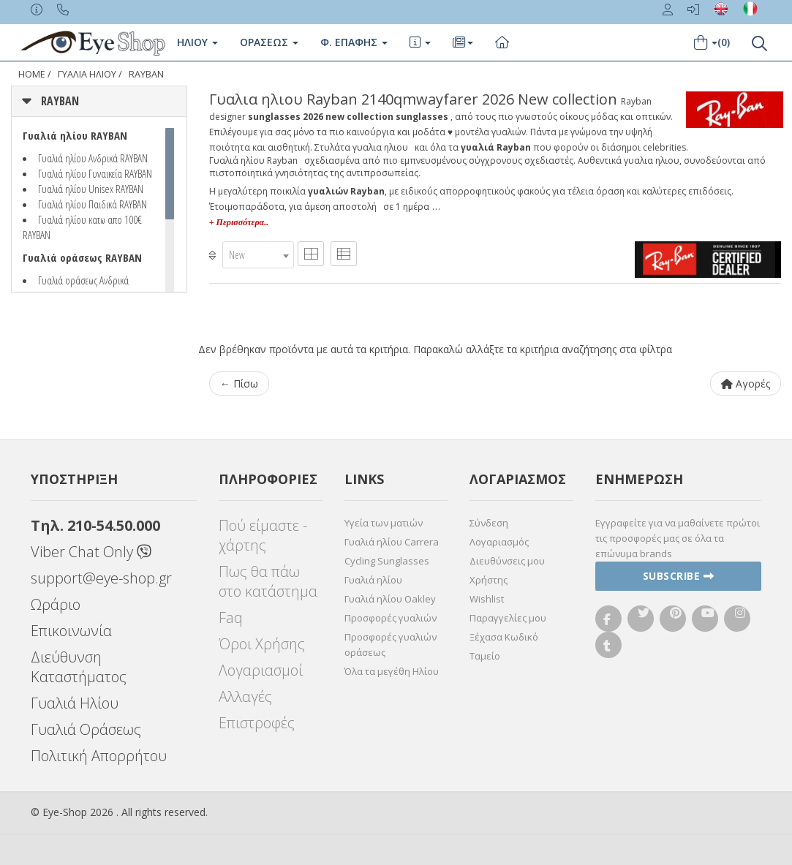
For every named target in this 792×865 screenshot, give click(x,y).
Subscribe (678, 576)
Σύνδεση (488, 522)
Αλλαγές (245, 696)
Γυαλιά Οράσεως (86, 729)
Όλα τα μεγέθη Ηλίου (391, 671)
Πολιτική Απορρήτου (99, 756)
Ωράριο (55, 604)
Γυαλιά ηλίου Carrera (391, 541)
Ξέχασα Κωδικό (503, 636)
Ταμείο (484, 655)
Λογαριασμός (499, 541)
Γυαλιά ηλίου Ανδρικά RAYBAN (93, 158)
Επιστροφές (257, 723)
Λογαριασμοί (261, 670)
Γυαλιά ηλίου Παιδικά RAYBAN (92, 204)
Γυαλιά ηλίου (373, 579)
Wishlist (486, 598)
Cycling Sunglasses (386, 560)
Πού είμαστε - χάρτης (263, 535)
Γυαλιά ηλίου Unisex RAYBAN (90, 188)
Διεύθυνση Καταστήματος (79, 667)
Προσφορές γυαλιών (390, 617)
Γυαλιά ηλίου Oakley (390, 598)
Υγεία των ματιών (383, 522)
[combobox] (258, 254)
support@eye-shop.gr (101, 578)
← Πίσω (239, 383)
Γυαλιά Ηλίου (74, 703)
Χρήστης (488, 579)
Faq (231, 617)
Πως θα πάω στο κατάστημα (268, 581)
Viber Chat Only (91, 552)
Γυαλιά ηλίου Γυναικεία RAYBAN (95, 173)
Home (31, 74)
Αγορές (745, 383)
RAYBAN (146, 74)
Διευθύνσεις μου (507, 560)
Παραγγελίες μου (507, 617)
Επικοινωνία (71, 631)
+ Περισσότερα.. (238, 222)
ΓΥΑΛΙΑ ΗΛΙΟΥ (87, 74)
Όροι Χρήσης (262, 644)
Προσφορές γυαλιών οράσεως (390, 644)
